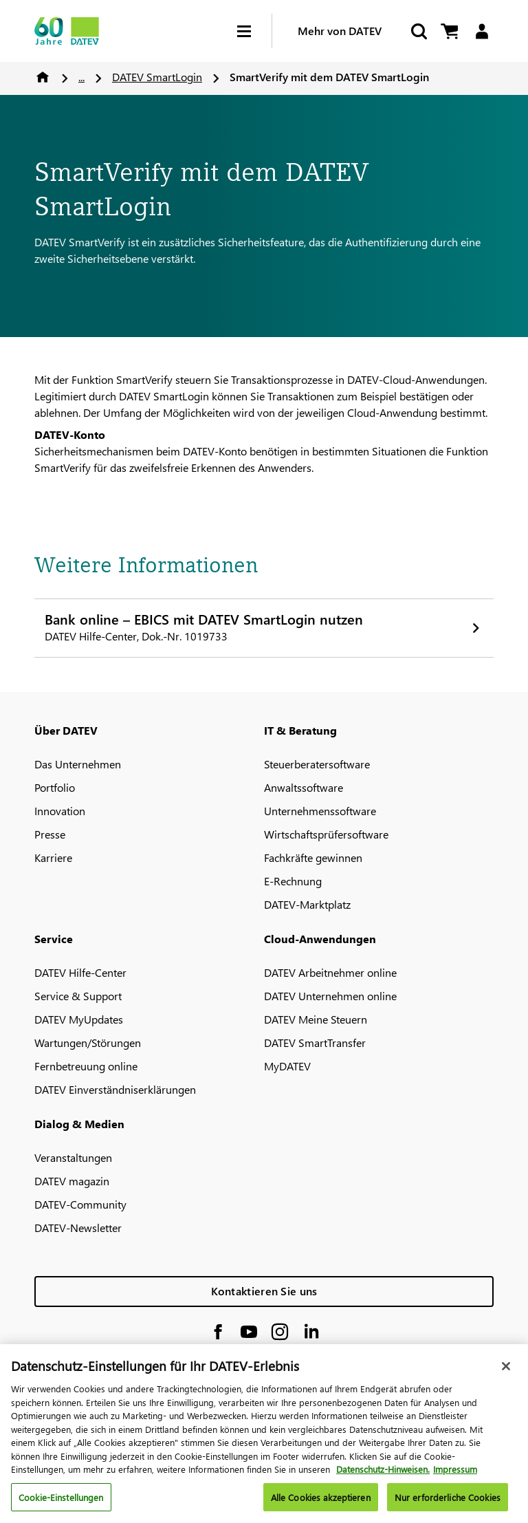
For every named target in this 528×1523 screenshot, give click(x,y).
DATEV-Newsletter (78, 1227)
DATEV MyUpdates (78, 1019)
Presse (49, 834)
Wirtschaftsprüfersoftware (326, 834)
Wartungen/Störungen (87, 1042)
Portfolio (54, 787)
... (81, 76)
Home (42, 77)
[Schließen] (506, 1372)
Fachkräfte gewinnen (313, 857)
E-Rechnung (293, 881)
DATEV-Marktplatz (307, 904)
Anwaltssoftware (303, 787)
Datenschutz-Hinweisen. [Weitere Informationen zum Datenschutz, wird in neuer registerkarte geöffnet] (383, 1474)
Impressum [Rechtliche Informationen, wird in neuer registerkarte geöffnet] (455, 1474)
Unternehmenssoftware (320, 810)
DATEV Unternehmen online (330, 996)
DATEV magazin (71, 1181)
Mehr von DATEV (340, 30)
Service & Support (78, 996)
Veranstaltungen (73, 1157)
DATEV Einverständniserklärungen (115, 1089)
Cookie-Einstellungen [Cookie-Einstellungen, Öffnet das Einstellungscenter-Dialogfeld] (61, 1503)
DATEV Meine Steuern (315, 1019)
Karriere (53, 857)
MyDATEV (287, 1066)
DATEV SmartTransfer (315, 1042)
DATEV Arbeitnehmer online (330, 972)
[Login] (482, 31)
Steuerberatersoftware (317, 764)
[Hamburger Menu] (254, 31)
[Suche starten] (418, 31)
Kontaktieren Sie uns (264, 1291)
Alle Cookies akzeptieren (321, 1503)
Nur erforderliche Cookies (447, 1503)
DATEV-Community (80, 1204)
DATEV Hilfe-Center (80, 972)
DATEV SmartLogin (157, 76)
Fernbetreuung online (86, 1066)
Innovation (59, 810)
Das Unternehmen (77, 764)
